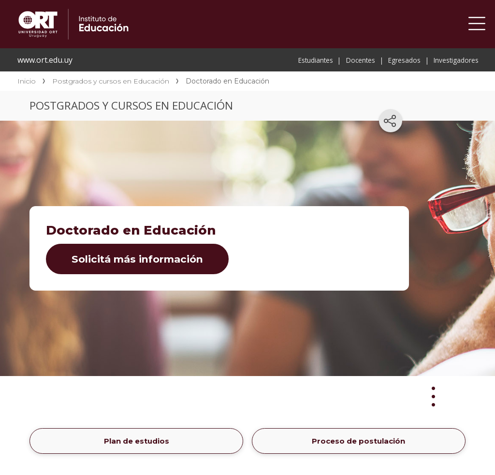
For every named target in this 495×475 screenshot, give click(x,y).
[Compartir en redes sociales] (390, 120)
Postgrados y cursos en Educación (110, 81)
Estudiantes (315, 60)
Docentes (360, 60)
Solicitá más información (137, 259)
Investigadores (456, 60)
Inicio (26, 81)
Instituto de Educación (160, 24)
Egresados (404, 60)
